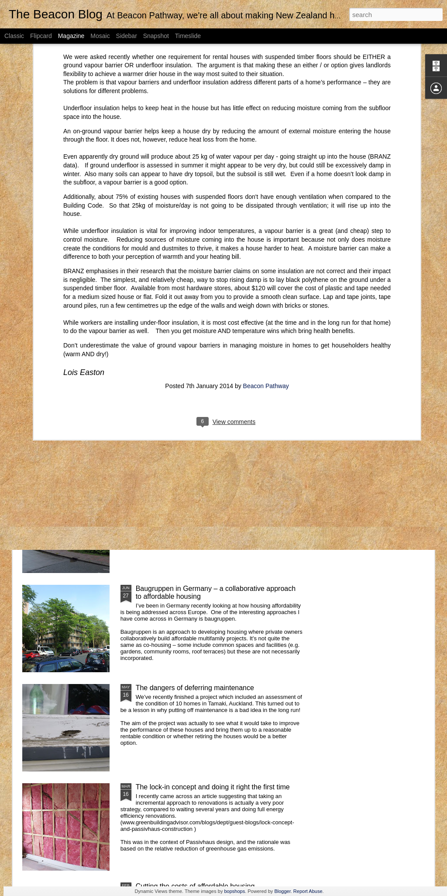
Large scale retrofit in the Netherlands (194, 489)
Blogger (282, 891)
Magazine (71, 35)
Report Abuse (308, 891)
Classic (14, 35)
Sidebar (126, 35)
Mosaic (100, 35)
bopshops (234, 891)
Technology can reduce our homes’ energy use (383, 320)
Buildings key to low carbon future (188, 390)
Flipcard (41, 35)
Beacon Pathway (266, 260)
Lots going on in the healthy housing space (175, 320)
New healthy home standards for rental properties (68, 324)
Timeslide (188, 35)
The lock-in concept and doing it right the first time (213, 787)
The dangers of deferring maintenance (195, 687)
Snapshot (156, 35)
